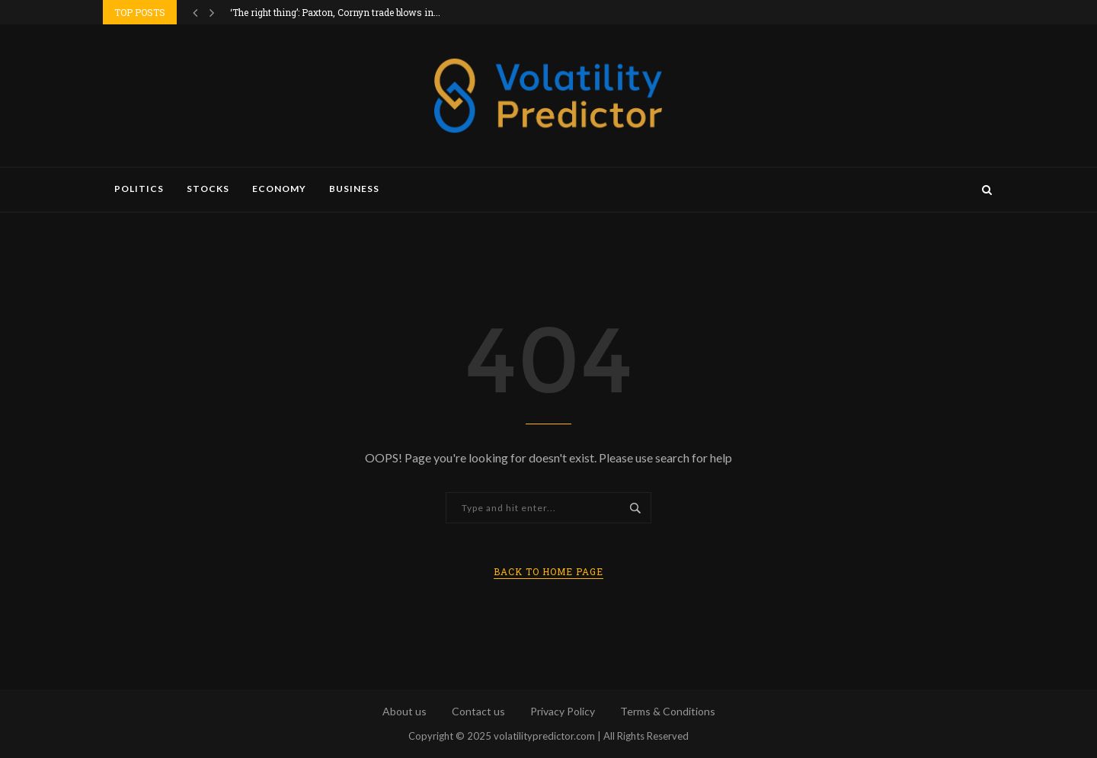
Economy (279, 188)
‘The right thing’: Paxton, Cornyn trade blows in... (335, 12)
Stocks (208, 188)
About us (404, 711)
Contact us (478, 711)
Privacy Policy (562, 711)
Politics (139, 188)
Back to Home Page (548, 571)
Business (354, 188)
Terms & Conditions (667, 711)
